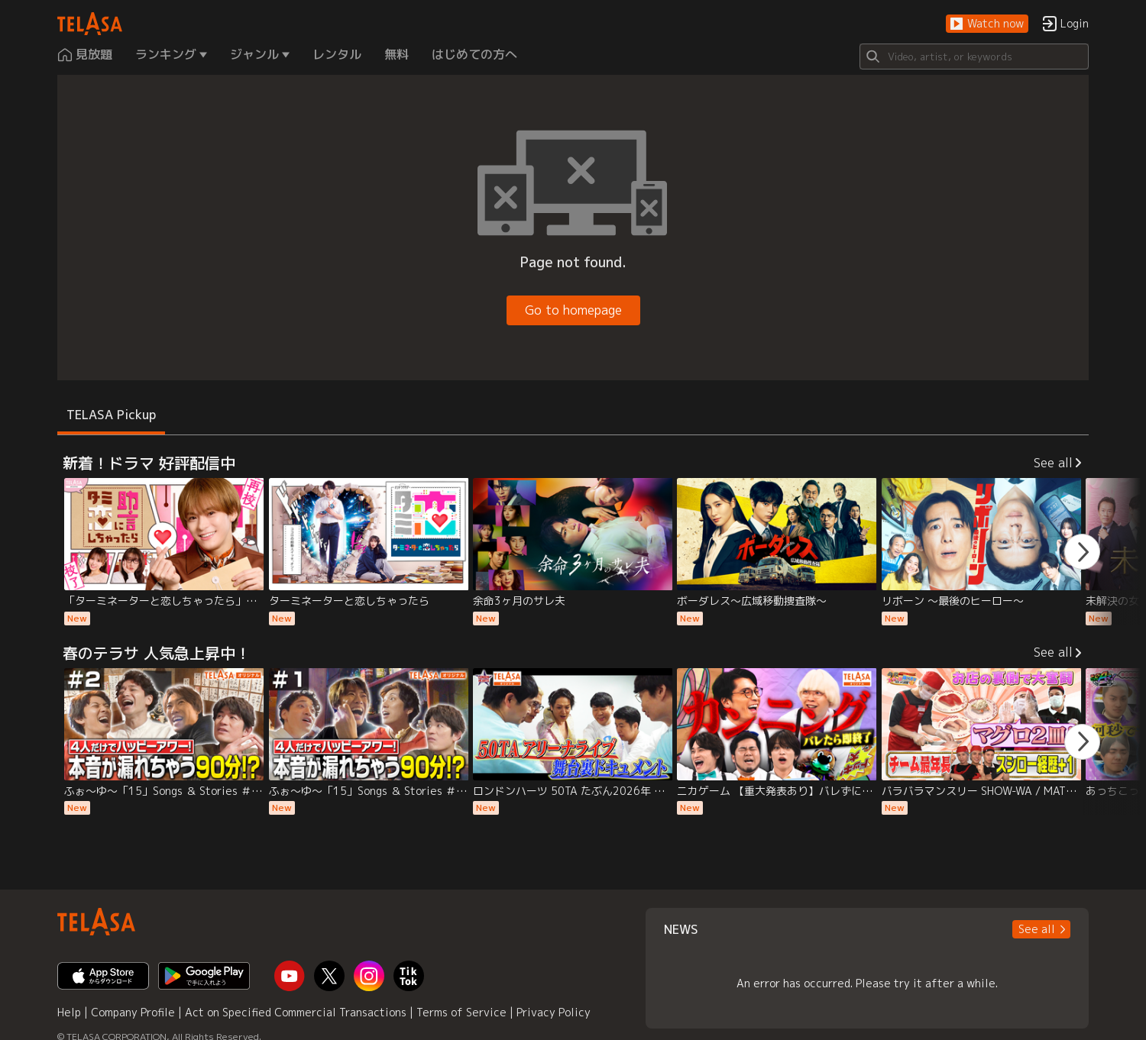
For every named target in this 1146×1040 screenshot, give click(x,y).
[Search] (974, 56)
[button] (987, 24)
